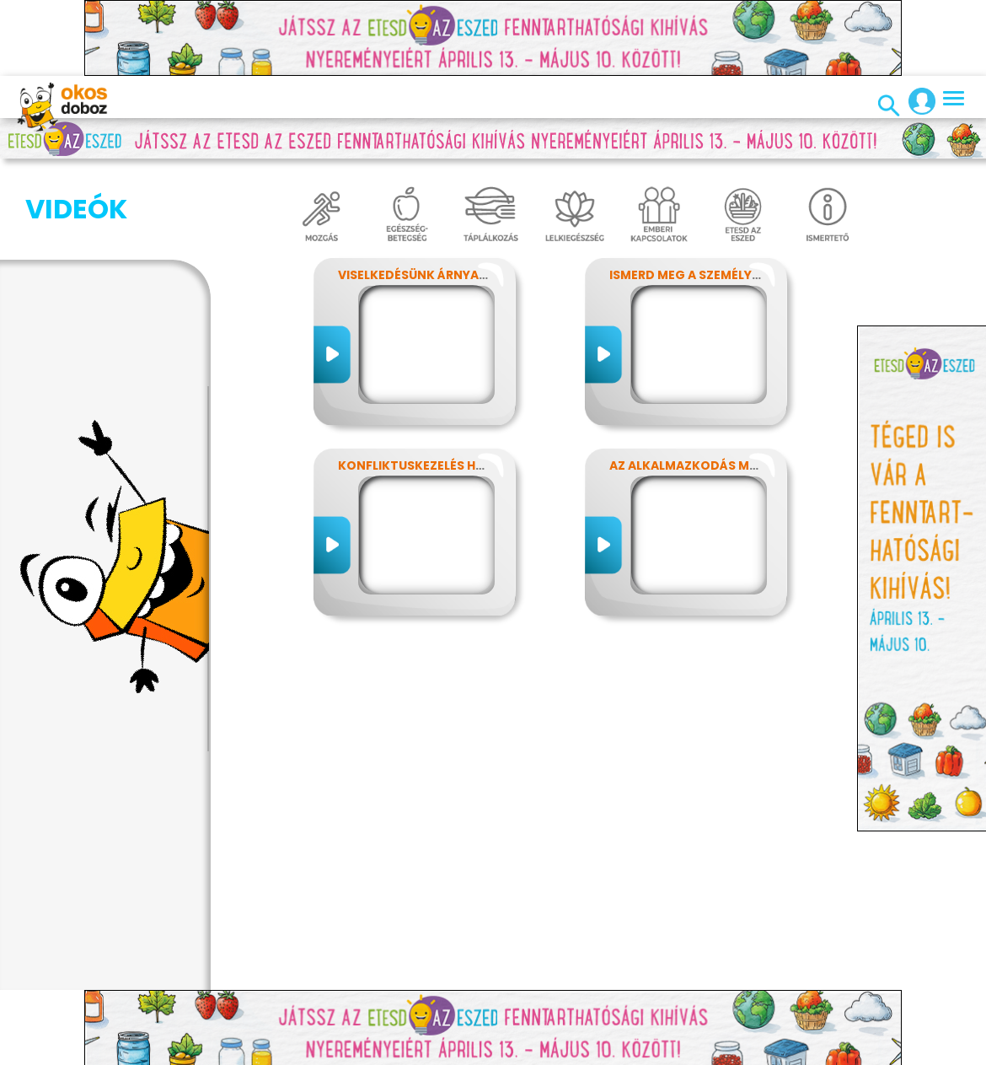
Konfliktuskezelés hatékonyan (445, 465)
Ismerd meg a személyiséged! (705, 274)
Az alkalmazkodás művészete (709, 465)
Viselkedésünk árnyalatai (425, 274)
